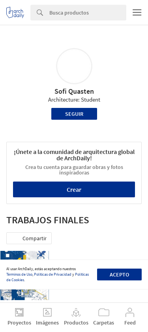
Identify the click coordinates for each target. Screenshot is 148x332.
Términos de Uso (19, 274)
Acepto (119, 274)
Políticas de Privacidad (52, 274)
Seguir (74, 113)
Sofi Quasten (74, 91)
